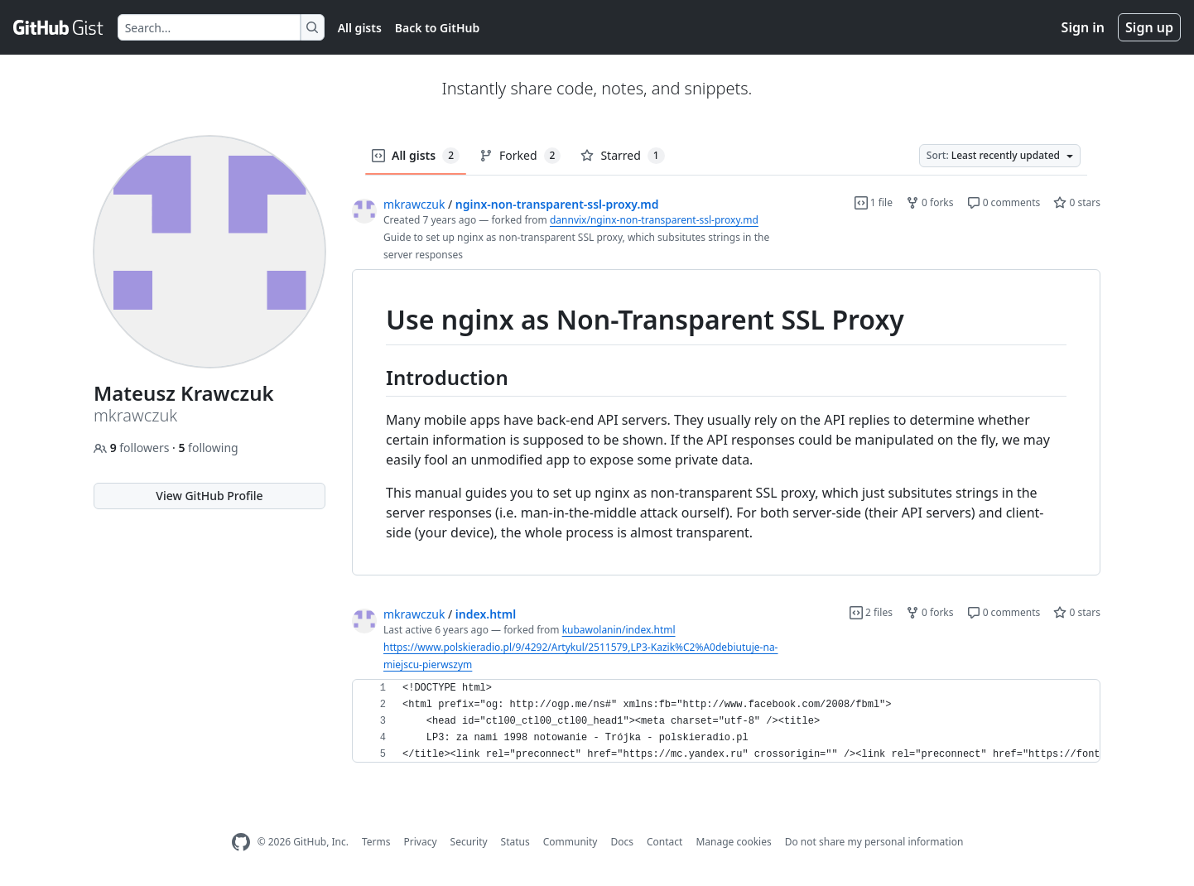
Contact (664, 842)
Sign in (1083, 27)
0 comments (1004, 202)
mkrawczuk (414, 204)
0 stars (1076, 202)
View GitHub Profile (209, 495)
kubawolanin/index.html (619, 630)
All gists (360, 28)
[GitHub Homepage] (241, 842)
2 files (871, 612)
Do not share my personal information (874, 842)
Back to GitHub (437, 28)
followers (133, 447)
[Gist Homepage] (58, 27)
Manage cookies (733, 842)
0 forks (930, 202)
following (208, 447)
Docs (621, 842)
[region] (726, 422)
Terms (376, 842)
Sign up (1149, 27)
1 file (874, 202)
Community (570, 842)
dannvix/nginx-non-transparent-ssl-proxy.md (654, 220)
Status (515, 842)
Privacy (420, 842)
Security (469, 842)
